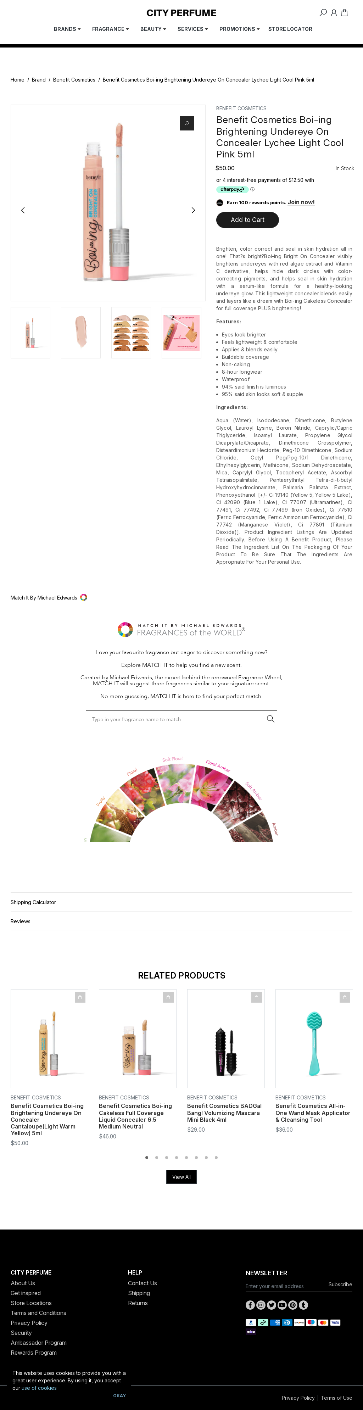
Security (21, 1332)
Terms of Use (336, 1398)
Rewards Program (34, 1352)
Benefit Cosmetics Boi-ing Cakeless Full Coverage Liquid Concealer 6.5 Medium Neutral (135, 1116)
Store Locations (31, 1302)
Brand (39, 80)
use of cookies (39, 1388)
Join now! (301, 202)
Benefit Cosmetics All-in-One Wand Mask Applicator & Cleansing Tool (313, 1112)
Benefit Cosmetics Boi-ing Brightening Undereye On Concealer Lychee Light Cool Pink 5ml (208, 80)
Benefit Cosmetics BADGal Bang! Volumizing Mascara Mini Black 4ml (224, 1112)
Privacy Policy (29, 1322)
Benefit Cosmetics (74, 80)
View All (181, 1177)
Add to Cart (247, 219)
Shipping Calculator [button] (33, 902)
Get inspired (26, 1293)
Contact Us (142, 1283)
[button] (181, 597)
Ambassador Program (39, 1342)
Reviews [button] (20, 921)
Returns (138, 1302)
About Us (23, 1283)
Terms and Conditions (38, 1312)
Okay (119, 1395)
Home (17, 80)
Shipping (139, 1293)
